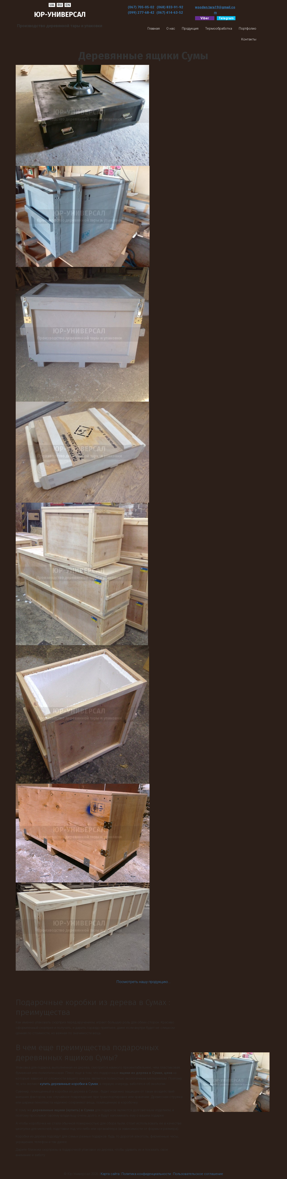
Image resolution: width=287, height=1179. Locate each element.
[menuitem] (153, 28)
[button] (170, 28)
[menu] (191, 34)
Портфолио (247, 28)
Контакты (248, 39)
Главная (154, 28)
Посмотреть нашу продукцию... (143, 981)
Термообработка (218, 28)
